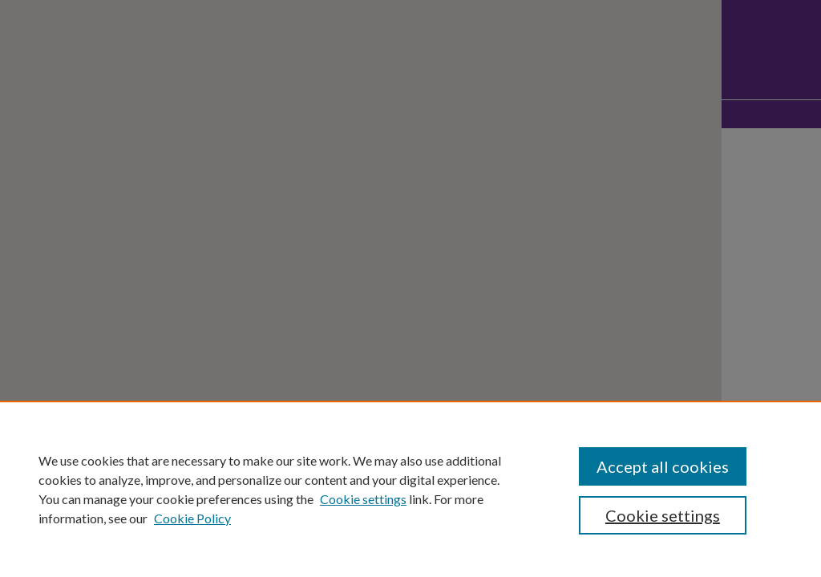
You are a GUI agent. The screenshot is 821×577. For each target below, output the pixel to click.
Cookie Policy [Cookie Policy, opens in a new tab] (192, 518)
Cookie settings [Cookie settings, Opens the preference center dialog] (662, 515)
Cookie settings (363, 498)
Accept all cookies (663, 466)
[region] (410, 489)
